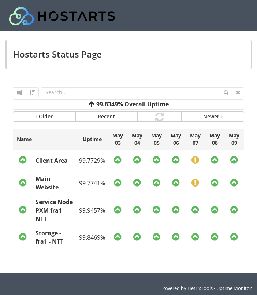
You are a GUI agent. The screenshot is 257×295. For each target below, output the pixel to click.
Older (44, 116)
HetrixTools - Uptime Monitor (219, 288)
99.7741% (92, 183)
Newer (213, 116)
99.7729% (92, 160)
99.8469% (92, 237)
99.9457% (92, 210)
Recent (106, 116)
